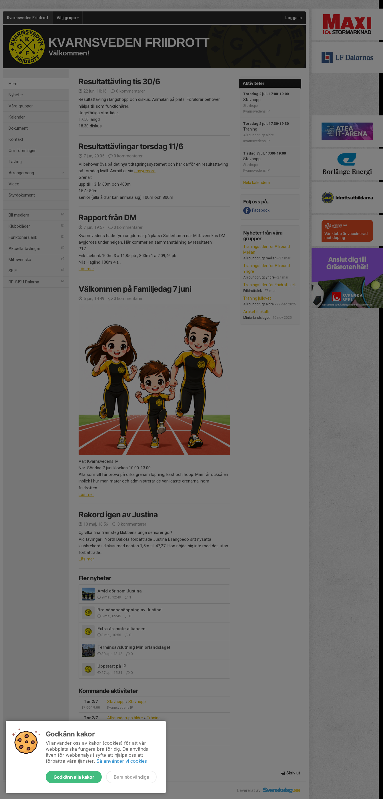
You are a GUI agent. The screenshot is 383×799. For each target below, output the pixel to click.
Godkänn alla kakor (73, 777)
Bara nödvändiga (131, 777)
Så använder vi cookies (121, 761)
